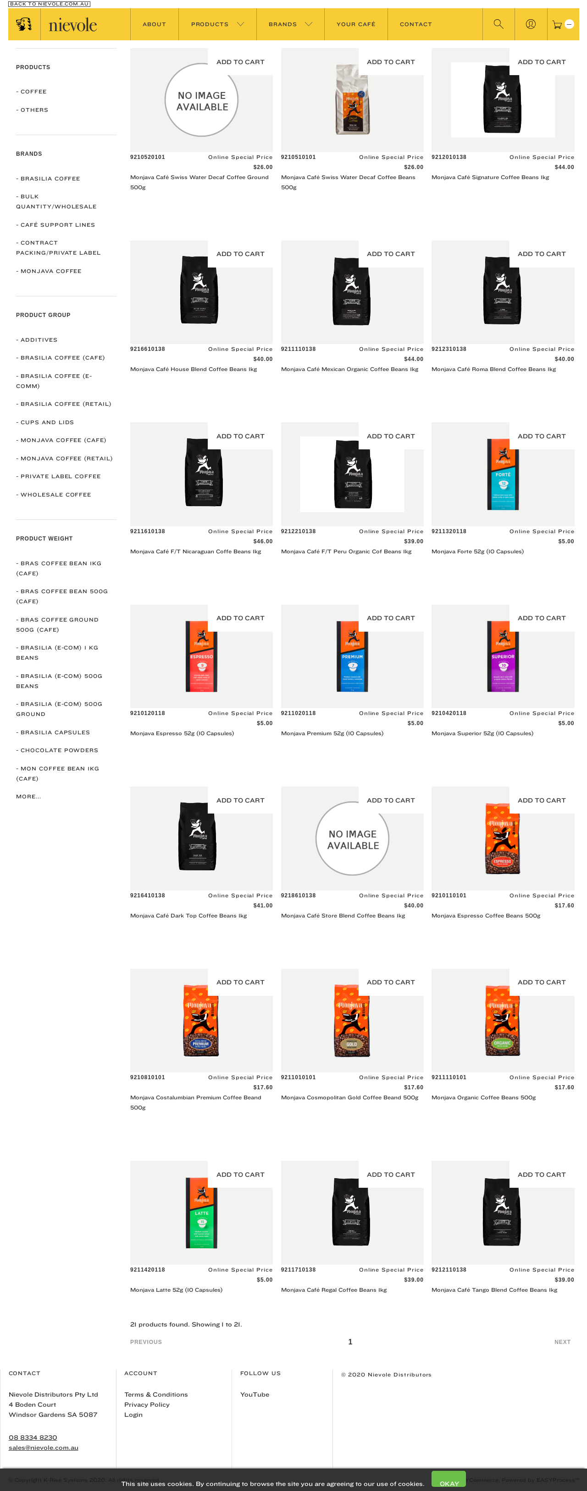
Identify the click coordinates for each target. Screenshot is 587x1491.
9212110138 (449, 1270)
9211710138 (298, 1270)
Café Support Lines (55, 224)
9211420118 (147, 1270)
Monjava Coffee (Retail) (64, 458)
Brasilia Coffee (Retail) (64, 403)
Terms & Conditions (156, 1394)
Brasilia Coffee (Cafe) (60, 357)
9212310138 (449, 349)
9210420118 (449, 713)
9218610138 (298, 895)
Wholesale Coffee (53, 494)
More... (28, 796)
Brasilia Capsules (53, 732)
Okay (449, 1483)
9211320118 (449, 531)
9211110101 (449, 1077)
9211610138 (147, 531)
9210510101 (298, 157)
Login (133, 1414)
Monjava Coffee (49, 271)
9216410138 (147, 895)
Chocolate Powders (57, 750)
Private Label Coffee (58, 476)
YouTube (254, 1394)
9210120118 (147, 713)
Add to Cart (240, 62)
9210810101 (147, 1077)
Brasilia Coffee (48, 178)
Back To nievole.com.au (49, 4)
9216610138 (147, 349)
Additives (37, 339)
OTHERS (32, 109)
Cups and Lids (45, 422)
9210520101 (147, 157)
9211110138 (298, 349)
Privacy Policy (147, 1404)
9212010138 (449, 157)
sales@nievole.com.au (43, 1447)
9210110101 (449, 895)
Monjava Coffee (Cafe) (61, 440)
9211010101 (298, 1077)
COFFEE (31, 91)
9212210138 (298, 531)
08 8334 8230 (33, 1437)
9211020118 (298, 713)
